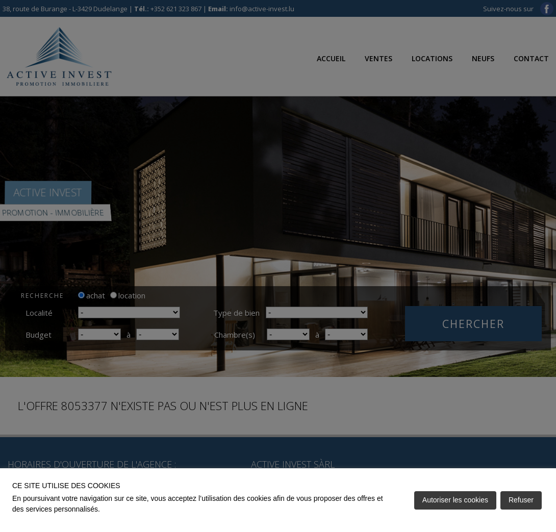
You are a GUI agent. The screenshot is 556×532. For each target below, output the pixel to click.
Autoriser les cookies (455, 500)
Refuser (521, 500)
